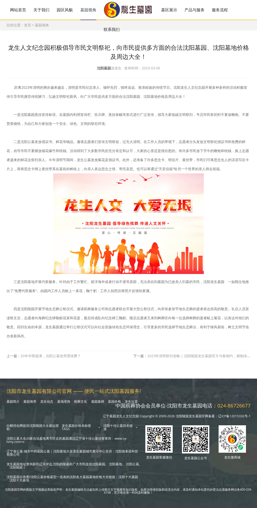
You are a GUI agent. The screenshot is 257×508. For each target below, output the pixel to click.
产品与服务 (194, 10)
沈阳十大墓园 (128, 477)
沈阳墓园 (104, 68)
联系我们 (112, 29)
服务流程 (220, 10)
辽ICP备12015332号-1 (234, 416)
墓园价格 (114, 401)
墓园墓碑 (97, 401)
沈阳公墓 (132, 464)
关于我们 (41, 10)
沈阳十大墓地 (19, 480)
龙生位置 (131, 401)
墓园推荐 (29, 401)
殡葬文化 (80, 401)
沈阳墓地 (115, 464)
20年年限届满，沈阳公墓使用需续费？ (51, 356)
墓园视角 (88, 10)
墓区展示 (169, 10)
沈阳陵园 (16, 467)
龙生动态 (46, 401)
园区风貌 (65, 10)
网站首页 (18, 10)
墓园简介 (13, 401)
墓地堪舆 (63, 401)
